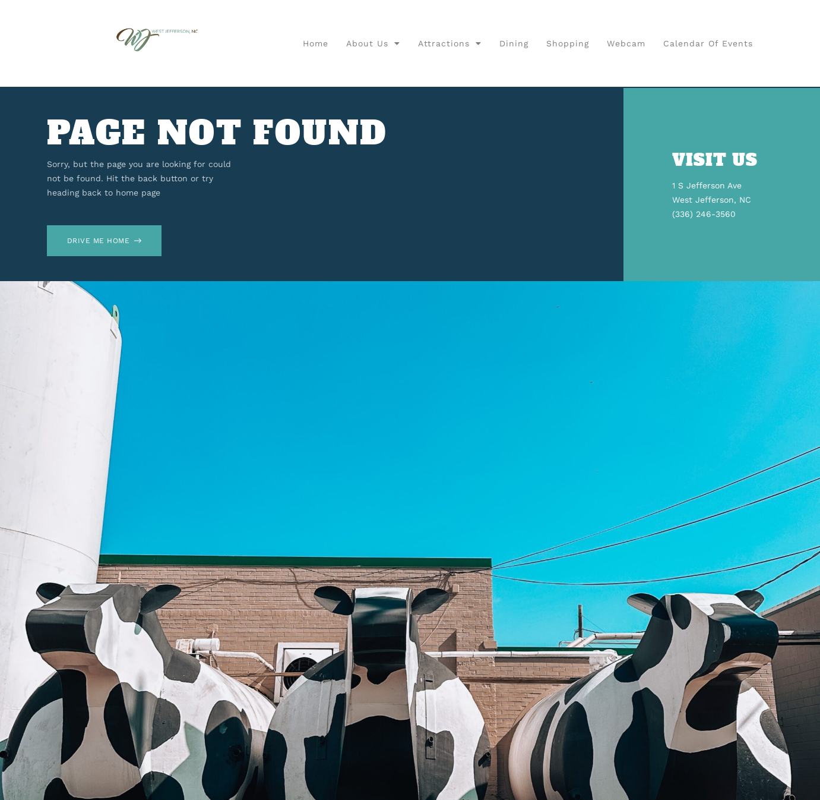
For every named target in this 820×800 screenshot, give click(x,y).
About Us (373, 43)
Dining (513, 43)
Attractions (450, 43)
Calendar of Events (708, 43)
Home (315, 43)
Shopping (567, 43)
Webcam (626, 43)
